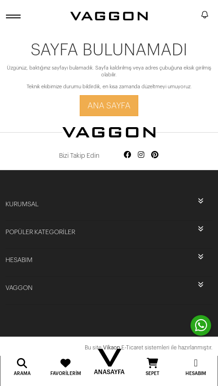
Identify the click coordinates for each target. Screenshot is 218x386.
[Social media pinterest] (154, 155)
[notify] (205, 16)
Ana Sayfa (109, 106)
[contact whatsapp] (201, 325)
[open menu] (14, 16)
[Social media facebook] (127, 155)
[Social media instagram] (141, 155)
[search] (192, 16)
